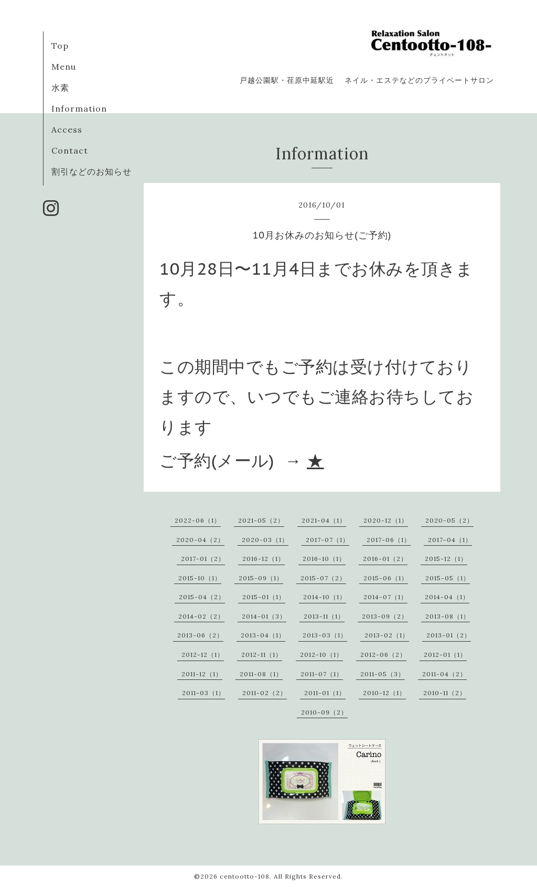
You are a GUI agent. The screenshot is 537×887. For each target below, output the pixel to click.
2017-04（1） (450, 540)
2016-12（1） (263, 559)
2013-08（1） (447, 616)
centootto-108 (245, 876)
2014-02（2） (201, 616)
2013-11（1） (324, 616)
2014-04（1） (447, 597)
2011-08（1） (261, 674)
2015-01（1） (263, 597)
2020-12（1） (385, 520)
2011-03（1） (203, 693)
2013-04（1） (263, 635)
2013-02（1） (386, 635)
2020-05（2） (449, 520)
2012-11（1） (261, 654)
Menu (63, 66)
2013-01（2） (448, 635)
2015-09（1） (261, 578)
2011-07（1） (321, 674)
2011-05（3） (382, 674)
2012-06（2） (383, 654)
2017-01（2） (203, 559)
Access (66, 129)
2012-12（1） (202, 654)
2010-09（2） (324, 712)
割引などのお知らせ (91, 171)
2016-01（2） (385, 559)
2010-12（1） (384, 693)
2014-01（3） (264, 616)
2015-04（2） (202, 597)
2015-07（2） (323, 578)
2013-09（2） (385, 616)
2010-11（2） (444, 693)
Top (60, 45)
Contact (69, 150)
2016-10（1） (324, 559)
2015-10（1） (199, 578)
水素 (60, 87)
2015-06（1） (385, 578)
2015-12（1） (446, 559)
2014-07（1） (385, 597)
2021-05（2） (261, 520)
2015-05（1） (447, 578)
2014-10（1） (324, 597)
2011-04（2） (444, 674)
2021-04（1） (324, 520)
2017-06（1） (389, 540)
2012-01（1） (445, 654)
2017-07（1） (327, 540)
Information (79, 108)
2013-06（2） (200, 635)
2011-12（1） (201, 674)
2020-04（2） (200, 540)
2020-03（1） (265, 540)
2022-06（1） (198, 520)
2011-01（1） (325, 693)
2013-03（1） (325, 635)
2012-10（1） (321, 654)
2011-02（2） (264, 693)
